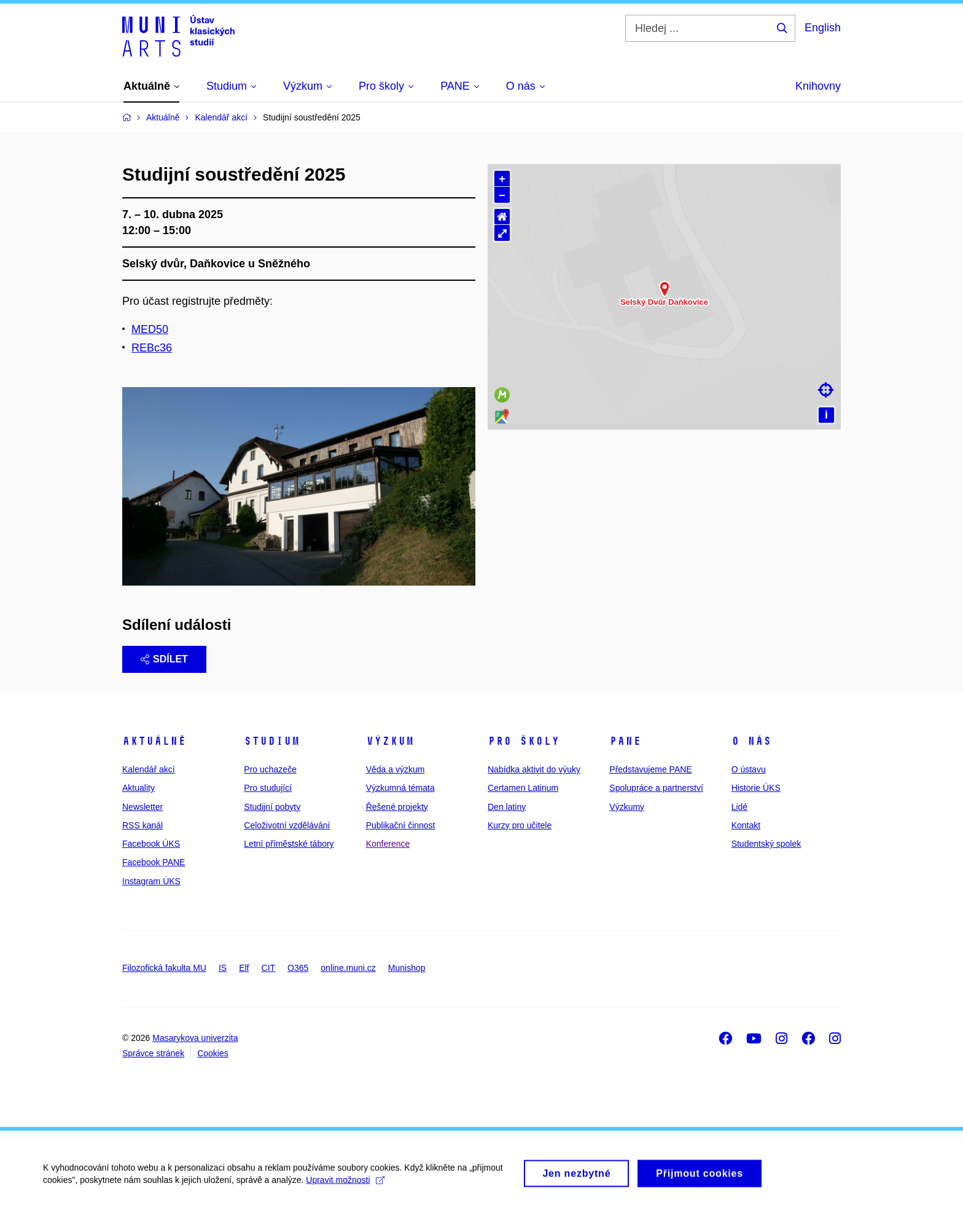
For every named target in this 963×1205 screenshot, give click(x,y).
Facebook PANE (153, 862)
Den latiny (507, 807)
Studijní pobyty (272, 807)
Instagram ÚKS (151, 881)
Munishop (407, 968)
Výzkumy (626, 807)
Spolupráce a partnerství (656, 788)
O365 (297, 968)
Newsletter (142, 807)
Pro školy (523, 741)
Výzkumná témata (400, 788)
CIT (269, 968)
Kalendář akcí (148, 769)
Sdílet (164, 659)
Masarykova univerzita (195, 1038)
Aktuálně (154, 741)
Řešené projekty (397, 807)
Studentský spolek (766, 844)
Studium (272, 741)
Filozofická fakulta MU (164, 968)
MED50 (149, 329)
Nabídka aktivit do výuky (534, 769)
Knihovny (818, 86)
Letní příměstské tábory (288, 844)
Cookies (212, 1053)
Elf (244, 968)
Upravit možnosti (345, 1193)
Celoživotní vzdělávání (287, 825)
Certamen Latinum (523, 788)
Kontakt (745, 825)
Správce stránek (153, 1053)
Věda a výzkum (395, 769)
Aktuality (138, 788)
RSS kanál (142, 825)
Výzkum (390, 741)
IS (223, 968)
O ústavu (748, 769)
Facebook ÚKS (151, 844)
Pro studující (268, 788)
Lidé (739, 807)
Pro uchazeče (270, 769)
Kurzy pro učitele (520, 825)
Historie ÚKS (756, 788)
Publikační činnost (400, 825)
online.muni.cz (348, 968)
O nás (751, 741)
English (823, 28)
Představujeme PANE (650, 769)
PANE (625, 741)
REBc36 (151, 348)
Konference (388, 844)
